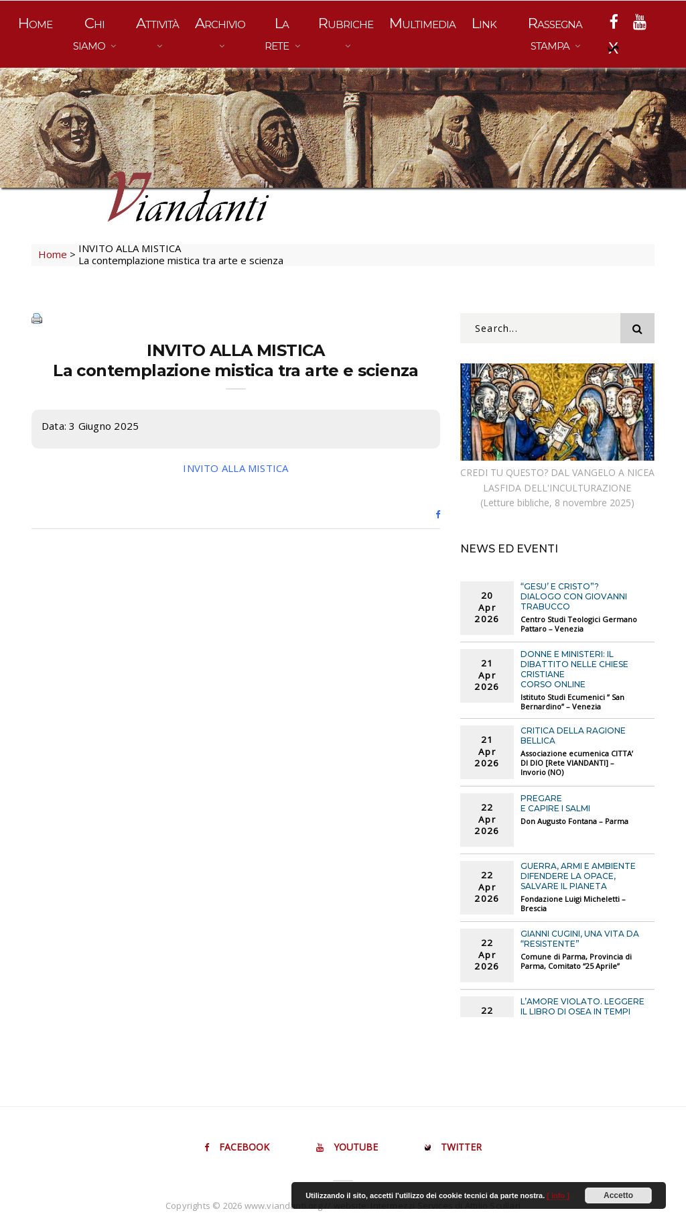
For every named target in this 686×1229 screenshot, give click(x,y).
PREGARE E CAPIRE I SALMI (555, 803)
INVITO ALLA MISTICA (235, 468)
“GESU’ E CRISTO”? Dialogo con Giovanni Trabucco (574, 596)
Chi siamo (91, 34)
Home (35, 23)
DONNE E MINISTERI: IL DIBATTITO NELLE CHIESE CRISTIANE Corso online (574, 669)
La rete (278, 34)
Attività (157, 23)
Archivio (220, 23)
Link (484, 23)
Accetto (618, 1195)
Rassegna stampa (555, 34)
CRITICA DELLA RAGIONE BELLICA (573, 735)
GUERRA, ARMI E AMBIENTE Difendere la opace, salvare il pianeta (578, 876)
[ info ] (558, 1195)
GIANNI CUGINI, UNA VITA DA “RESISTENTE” (580, 939)
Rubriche (345, 23)
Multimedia (422, 23)
